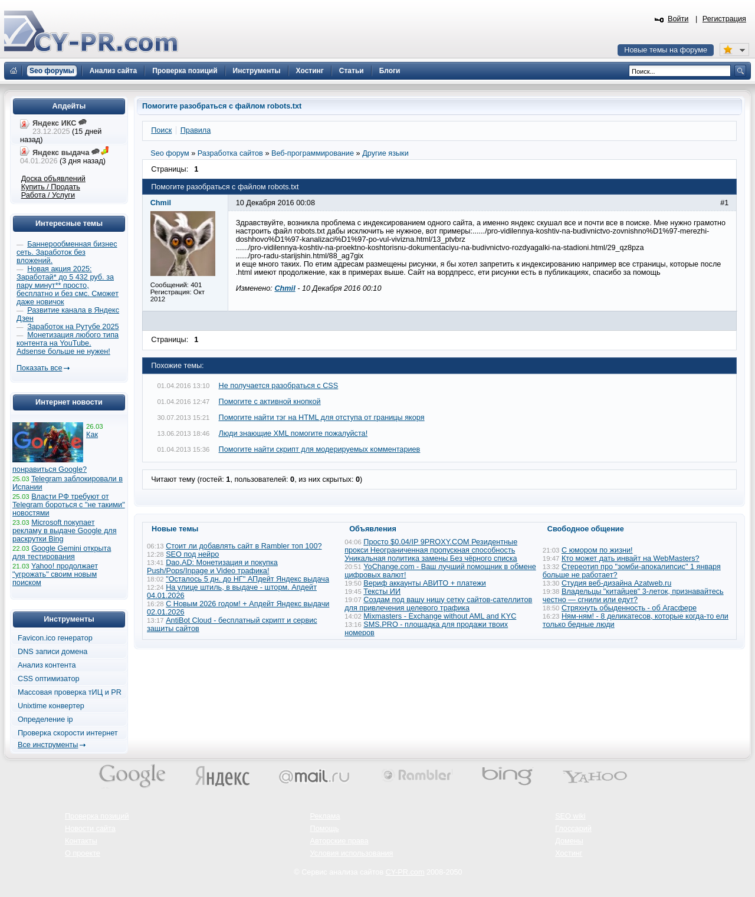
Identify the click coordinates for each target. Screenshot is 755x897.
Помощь (324, 828)
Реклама (325, 816)
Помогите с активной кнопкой (270, 401)
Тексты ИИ (382, 591)
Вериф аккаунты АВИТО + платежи (424, 583)
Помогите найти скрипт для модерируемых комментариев (320, 449)
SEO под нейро (192, 554)
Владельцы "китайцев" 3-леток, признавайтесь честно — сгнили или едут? (633, 595)
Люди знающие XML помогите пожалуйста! (293, 433)
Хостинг (568, 853)
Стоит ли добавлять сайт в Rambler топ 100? (243, 546)
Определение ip (45, 719)
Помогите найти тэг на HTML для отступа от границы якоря (322, 417)
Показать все (39, 368)
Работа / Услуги (48, 195)
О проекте (82, 853)
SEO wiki (570, 816)
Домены (569, 841)
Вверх (684, 856)
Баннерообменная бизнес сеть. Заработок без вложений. (67, 252)
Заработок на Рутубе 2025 (73, 327)
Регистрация (724, 19)
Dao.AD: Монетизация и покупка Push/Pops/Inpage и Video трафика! (212, 566)
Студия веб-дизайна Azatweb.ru (616, 583)
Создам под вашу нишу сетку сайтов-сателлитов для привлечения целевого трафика (438, 604)
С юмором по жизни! (597, 550)
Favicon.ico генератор (55, 638)
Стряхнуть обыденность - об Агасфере (629, 608)
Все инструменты (48, 745)
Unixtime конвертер (51, 706)
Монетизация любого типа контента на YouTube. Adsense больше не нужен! (68, 343)
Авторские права (339, 841)
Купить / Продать (50, 187)
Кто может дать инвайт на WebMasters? (631, 558)
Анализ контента (47, 665)
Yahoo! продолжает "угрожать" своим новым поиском (55, 574)
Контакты (81, 841)
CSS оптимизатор (49, 679)
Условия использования (351, 853)
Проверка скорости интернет (68, 733)
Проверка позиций (97, 816)
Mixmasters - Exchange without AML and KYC (439, 616)
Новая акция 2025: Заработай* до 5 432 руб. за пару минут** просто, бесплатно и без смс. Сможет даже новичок (68, 285)
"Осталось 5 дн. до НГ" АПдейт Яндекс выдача (247, 579)
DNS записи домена (52, 652)
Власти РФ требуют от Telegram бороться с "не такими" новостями (68, 504)
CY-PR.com (405, 872)
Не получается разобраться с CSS (279, 386)
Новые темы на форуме (665, 50)
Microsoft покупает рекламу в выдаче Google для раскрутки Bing (64, 530)
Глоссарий (573, 828)
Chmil (284, 288)
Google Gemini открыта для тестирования (61, 552)
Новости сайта (90, 828)
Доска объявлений (53, 179)
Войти (678, 19)
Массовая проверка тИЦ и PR (70, 692)
